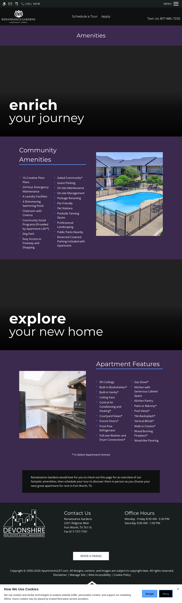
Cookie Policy (122, 575)
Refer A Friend (91, 556)
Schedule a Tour (85, 16)
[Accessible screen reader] (4, 4)
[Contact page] (10, 4)
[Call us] (30, 4)
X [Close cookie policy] (178, 589)
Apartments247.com (54, 571)
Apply (105, 16)
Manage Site (78, 575)
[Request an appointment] (16, 4)
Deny (166, 593)
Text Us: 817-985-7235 (163, 18)
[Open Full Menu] (171, 4)
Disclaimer (60, 575)
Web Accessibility (99, 575)
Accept (150, 593)
